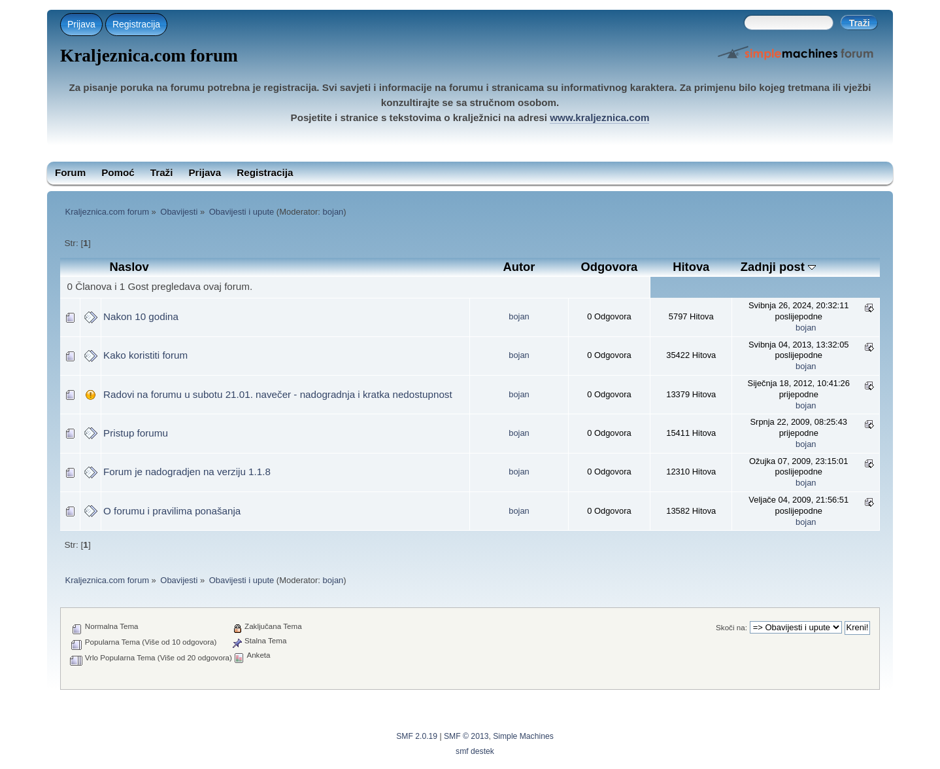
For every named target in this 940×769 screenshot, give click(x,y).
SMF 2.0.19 (416, 736)
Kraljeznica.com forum (149, 55)
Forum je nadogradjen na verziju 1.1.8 (187, 471)
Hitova (691, 267)
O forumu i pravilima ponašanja (172, 510)
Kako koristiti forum (145, 355)
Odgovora (609, 267)
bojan (333, 212)
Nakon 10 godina (140, 316)
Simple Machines (523, 736)
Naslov (128, 267)
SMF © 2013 (466, 736)
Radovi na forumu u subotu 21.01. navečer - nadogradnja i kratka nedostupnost (277, 394)
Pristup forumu (135, 432)
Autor (519, 267)
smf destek (475, 751)
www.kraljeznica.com (599, 117)
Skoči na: (731, 627)
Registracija (136, 24)
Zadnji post (778, 267)
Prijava (81, 24)
